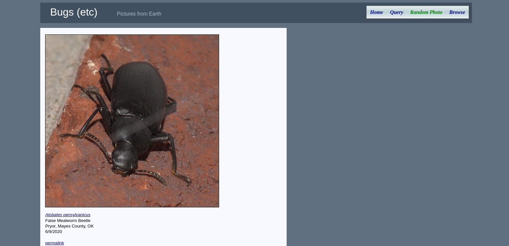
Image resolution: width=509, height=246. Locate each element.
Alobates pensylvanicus (67, 214)
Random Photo (426, 12)
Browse (457, 12)
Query (396, 12)
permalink (54, 242)
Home (376, 12)
